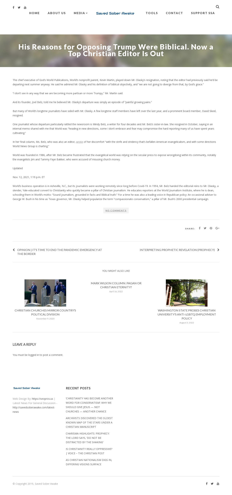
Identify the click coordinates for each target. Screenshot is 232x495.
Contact (174, 13)
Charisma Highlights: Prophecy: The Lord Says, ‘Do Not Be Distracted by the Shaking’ (87, 438)
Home (34, 13)
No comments (116, 210)
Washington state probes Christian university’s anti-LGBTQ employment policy (187, 314)
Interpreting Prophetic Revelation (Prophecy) (177, 249)
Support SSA (203, 13)
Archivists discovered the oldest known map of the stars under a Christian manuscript (89, 422)
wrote (79, 141)
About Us (57, 13)
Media (79, 13)
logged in (33, 355)
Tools (152, 13)
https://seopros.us (42, 398)
